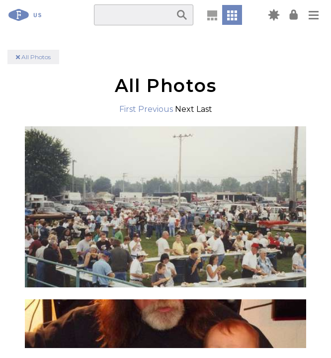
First (127, 109)
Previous (155, 109)
